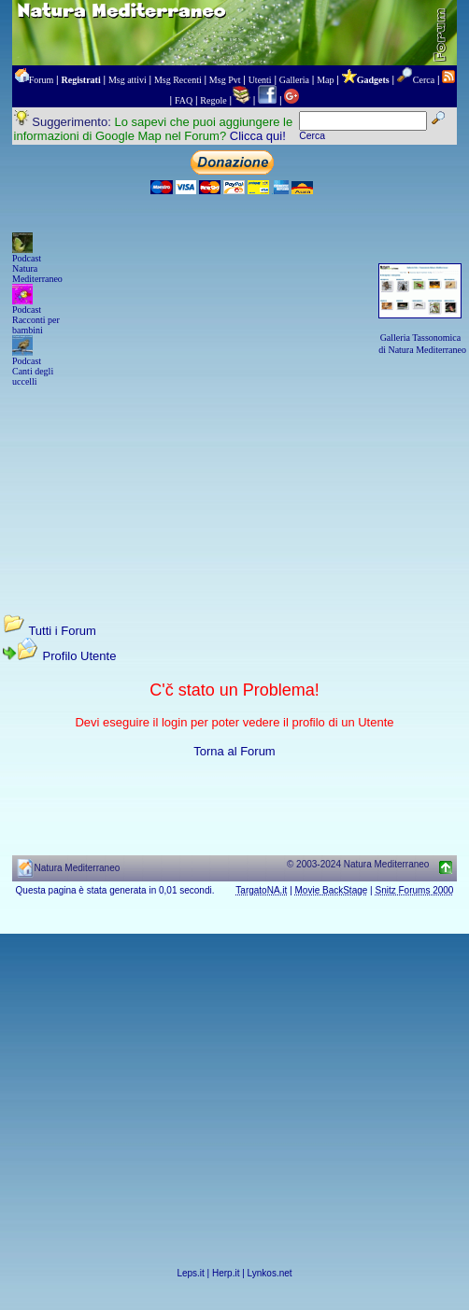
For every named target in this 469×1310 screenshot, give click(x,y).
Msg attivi (127, 80)
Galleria (294, 80)
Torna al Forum (234, 751)
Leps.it (190, 1273)
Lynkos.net (270, 1273)
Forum (41, 80)
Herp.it (225, 1273)
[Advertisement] (234, 482)
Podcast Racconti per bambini (36, 319)
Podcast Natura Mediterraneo (37, 268)
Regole (213, 100)
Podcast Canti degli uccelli (32, 371)
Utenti (260, 80)
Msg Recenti (178, 80)
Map (325, 80)
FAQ (183, 100)
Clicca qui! (258, 136)
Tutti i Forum (61, 631)
